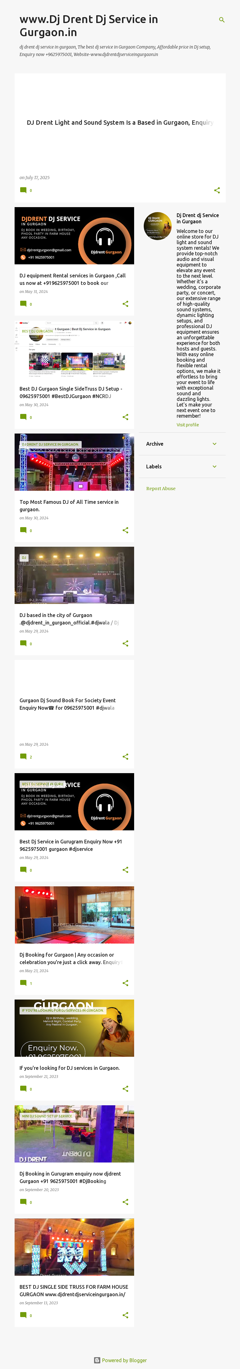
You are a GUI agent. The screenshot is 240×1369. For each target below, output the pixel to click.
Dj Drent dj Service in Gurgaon (198, 218)
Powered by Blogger (120, 1360)
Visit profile (188, 424)
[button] (217, 191)
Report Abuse (160, 488)
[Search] (222, 19)
